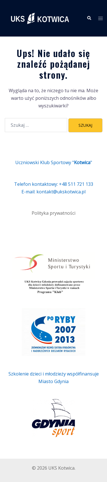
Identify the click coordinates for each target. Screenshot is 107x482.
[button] (89, 18)
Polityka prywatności (53, 213)
